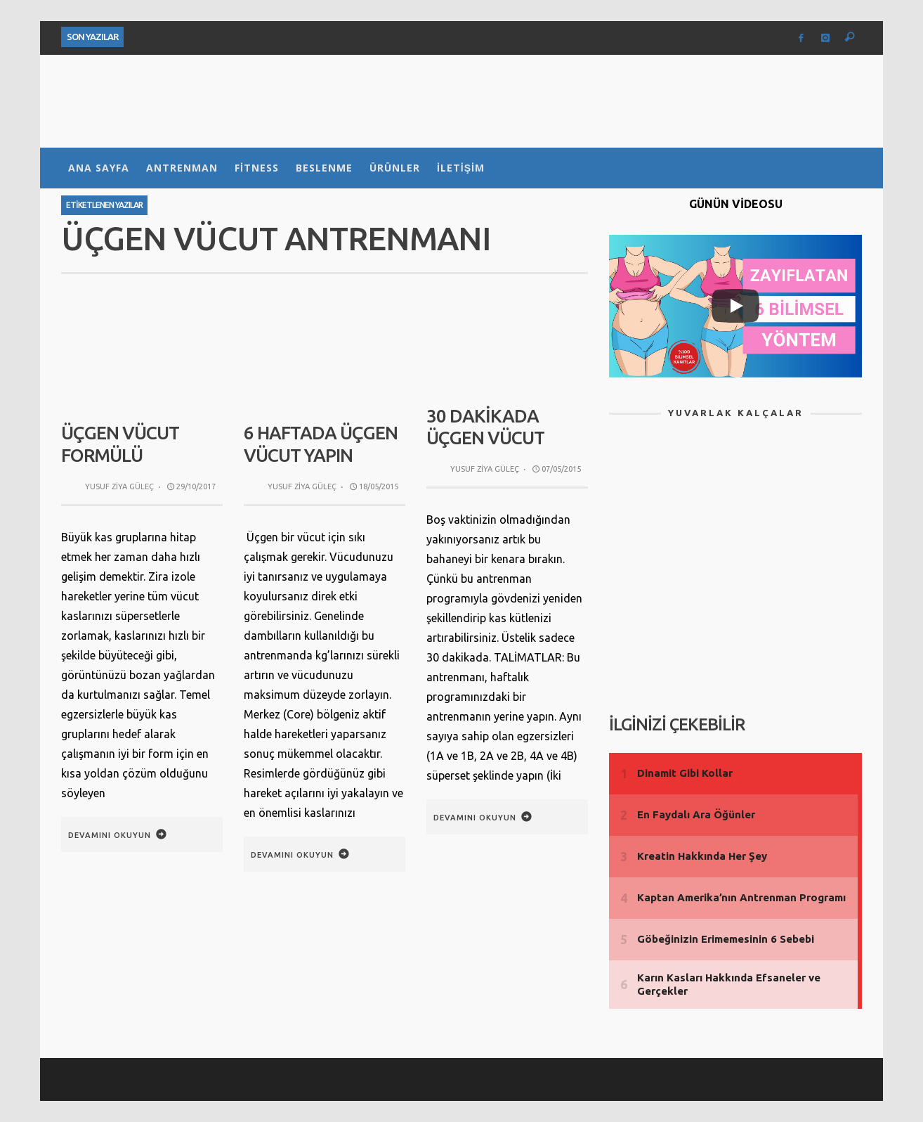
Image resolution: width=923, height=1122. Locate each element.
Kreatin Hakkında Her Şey (702, 856)
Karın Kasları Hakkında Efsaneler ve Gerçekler (728, 985)
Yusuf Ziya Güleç (119, 486)
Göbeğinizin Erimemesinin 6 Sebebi (725, 939)
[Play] (735, 306)
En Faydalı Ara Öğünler (696, 814)
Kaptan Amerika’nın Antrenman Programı (741, 897)
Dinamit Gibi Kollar (685, 773)
